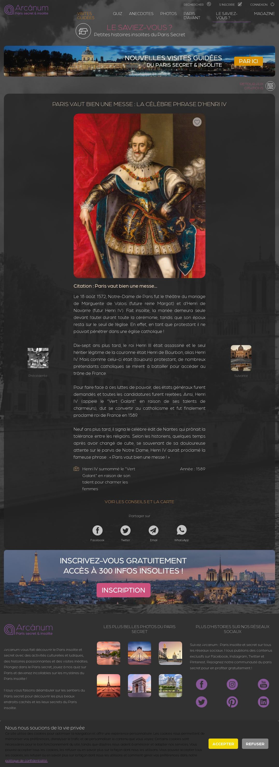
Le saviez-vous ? (227, 15)
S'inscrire (230, 4)
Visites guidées (86, 15)
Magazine (264, 13)
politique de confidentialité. (26, 760)
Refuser (255, 743)
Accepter (223, 743)
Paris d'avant (192, 15)
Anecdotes (141, 13)
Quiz (117, 13)
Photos (168, 13)
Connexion (262, 4)
